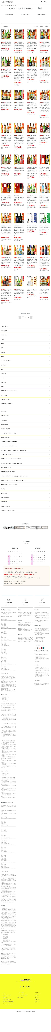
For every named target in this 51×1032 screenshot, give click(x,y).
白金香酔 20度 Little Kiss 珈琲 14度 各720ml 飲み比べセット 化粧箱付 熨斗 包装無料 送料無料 (6, 260)
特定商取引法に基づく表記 (6, 1019)
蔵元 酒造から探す (6, 423)
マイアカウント (37, 1010)
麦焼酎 (3, 344)
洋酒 (2, 373)
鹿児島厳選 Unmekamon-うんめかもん (11, 397)
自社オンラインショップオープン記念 (11, 499)
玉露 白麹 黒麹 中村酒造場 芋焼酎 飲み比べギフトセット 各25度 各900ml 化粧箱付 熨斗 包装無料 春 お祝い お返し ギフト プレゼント (6, 230)
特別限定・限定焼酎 (6, 438)
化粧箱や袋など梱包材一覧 (8, 411)
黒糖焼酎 (3, 354)
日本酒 (3, 359)
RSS (18, 1015)
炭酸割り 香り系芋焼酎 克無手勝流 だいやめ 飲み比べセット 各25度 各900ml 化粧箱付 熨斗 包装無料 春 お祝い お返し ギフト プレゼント (19, 230)
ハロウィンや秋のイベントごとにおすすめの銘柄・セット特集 (18, 490)
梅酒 (2, 349)
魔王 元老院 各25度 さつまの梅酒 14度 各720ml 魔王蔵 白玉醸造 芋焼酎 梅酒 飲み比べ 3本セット (19, 292)
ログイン (35, 1015)
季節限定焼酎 (4, 428)
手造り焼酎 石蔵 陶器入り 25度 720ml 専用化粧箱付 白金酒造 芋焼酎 (32, 227)
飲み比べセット (5, 335)
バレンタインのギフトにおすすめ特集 (11, 452)
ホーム (2, 5)
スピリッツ (4, 387)
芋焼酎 (3, 340)
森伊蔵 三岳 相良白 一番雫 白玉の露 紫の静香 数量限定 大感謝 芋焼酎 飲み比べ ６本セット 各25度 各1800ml (32, 45)
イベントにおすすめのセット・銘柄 (12, 5)
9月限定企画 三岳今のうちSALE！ (10, 528)
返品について (4, 1015)
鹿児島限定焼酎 (5, 433)
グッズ (3, 392)
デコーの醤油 (4, 401)
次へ (30, 317)
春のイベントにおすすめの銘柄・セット (12, 457)
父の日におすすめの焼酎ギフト (9, 466)
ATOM (21, 1015)
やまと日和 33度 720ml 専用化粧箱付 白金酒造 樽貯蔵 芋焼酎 (31, 291)
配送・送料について (5, 1012)
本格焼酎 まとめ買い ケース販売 (10, 485)
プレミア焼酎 (4, 330)
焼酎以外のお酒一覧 (6, 523)
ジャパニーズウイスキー (7, 363)
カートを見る (36, 1017)
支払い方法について (5, 1017)
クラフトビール (5, 368)
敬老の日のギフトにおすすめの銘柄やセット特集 (14, 476)
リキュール (4, 377)
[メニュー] (49, 2)
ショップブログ (20, 1010)
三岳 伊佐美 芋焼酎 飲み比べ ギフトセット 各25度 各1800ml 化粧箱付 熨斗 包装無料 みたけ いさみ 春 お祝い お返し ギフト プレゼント (19, 140)
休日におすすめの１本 (7, 480)
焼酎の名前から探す (6, 514)
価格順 (41, 26)
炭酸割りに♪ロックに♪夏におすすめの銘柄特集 (13, 471)
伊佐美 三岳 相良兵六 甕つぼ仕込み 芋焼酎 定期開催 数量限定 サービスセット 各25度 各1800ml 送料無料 (19, 45)
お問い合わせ (36, 1019)
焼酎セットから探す (6, 447)
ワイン (3, 382)
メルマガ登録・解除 (21, 1012)
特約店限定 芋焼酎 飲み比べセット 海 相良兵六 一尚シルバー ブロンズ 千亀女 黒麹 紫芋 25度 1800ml (32, 260)
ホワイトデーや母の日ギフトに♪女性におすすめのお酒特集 (17, 461)
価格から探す (4, 518)
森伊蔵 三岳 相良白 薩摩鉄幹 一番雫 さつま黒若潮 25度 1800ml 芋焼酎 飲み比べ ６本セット (45, 45)
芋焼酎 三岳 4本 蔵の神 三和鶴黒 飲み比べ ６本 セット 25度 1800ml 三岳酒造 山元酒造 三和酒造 (44, 292)
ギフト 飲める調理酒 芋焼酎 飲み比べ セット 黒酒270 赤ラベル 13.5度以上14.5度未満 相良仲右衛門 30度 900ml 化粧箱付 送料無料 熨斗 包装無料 (6, 294)
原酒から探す (4, 509)
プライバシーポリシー (6, 1021)
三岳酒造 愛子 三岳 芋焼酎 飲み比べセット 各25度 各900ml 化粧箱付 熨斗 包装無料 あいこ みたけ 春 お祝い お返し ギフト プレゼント (45, 74)
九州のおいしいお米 (6, 406)
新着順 (46, 26)
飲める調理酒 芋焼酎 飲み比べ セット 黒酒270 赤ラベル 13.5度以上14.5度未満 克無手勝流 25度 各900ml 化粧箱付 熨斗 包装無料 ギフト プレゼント (45, 262)
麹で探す (3, 504)
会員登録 (35, 1012)
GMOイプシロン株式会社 (39, 668)
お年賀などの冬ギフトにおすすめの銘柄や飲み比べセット (16, 495)
